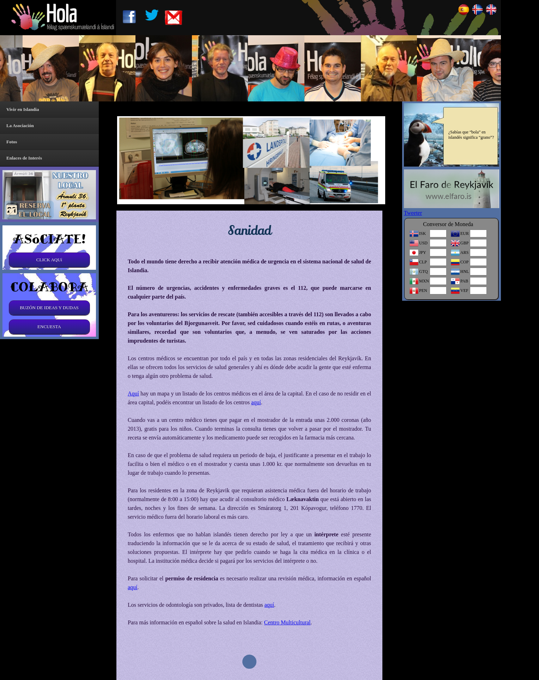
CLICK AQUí (49, 259)
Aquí (133, 394)
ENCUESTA (49, 326)
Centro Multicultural (287, 622)
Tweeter (413, 213)
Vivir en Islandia (22, 109)
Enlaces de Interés (24, 158)
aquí (256, 402)
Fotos (11, 141)
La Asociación (20, 125)
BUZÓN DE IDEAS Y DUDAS (49, 307)
